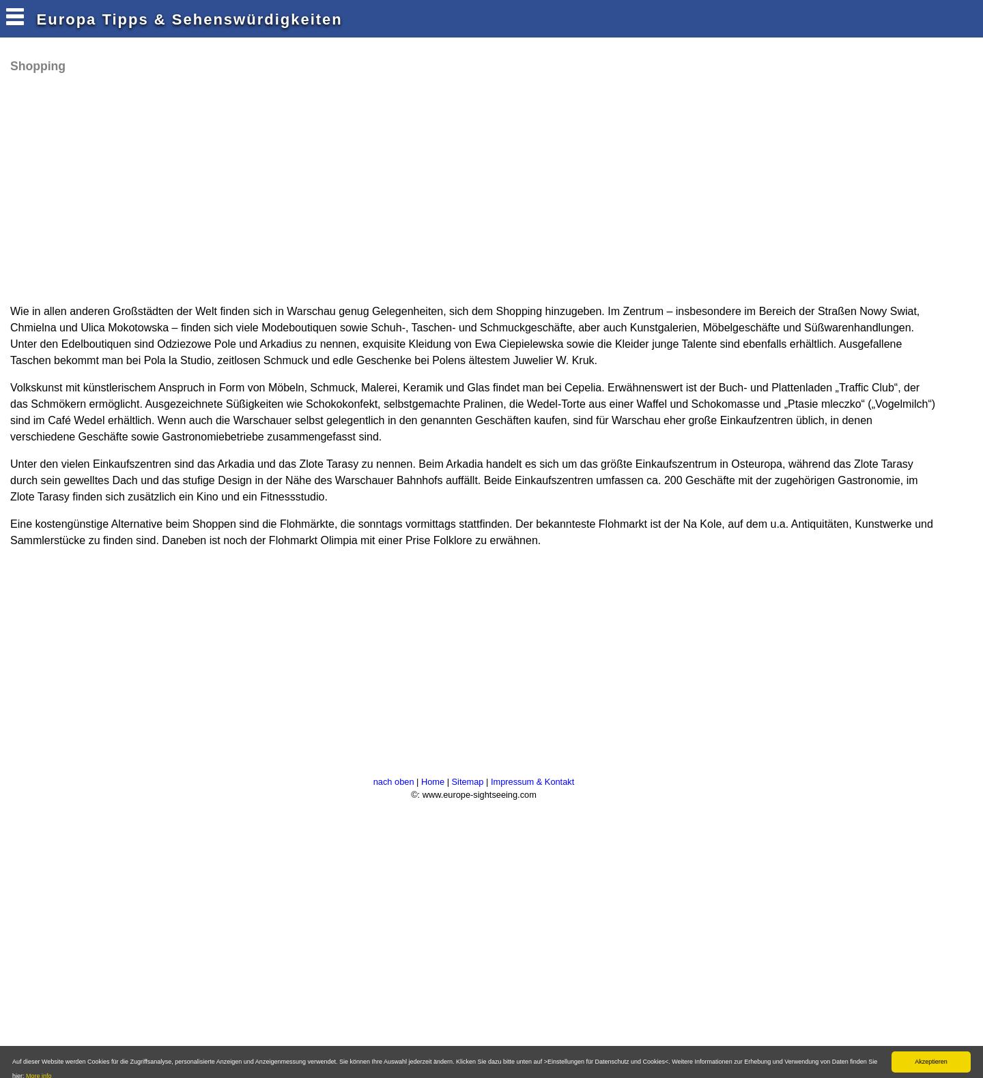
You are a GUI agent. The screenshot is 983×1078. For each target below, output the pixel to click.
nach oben (393, 782)
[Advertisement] (255, 187)
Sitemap (468, 782)
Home (432, 782)
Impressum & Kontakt (532, 782)
